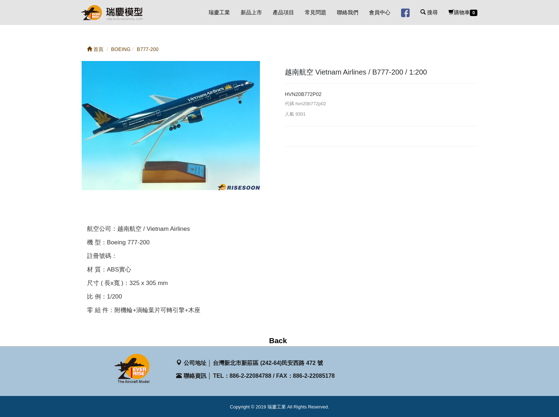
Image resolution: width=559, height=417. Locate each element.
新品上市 (251, 12)
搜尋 (429, 12)
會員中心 (379, 12)
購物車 (462, 12)
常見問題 (315, 12)
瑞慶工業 (219, 12)
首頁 (95, 49)
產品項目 (283, 12)
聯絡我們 (347, 12)
